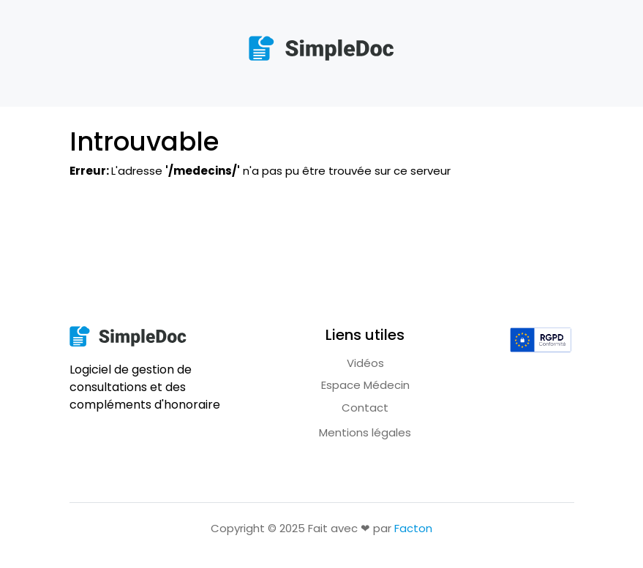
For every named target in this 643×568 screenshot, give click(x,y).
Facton (413, 528)
